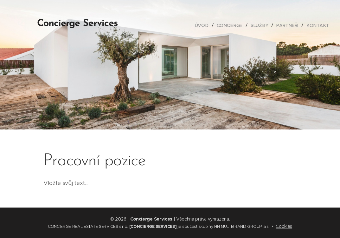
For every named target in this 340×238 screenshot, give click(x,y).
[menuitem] (204, 25)
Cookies (284, 226)
